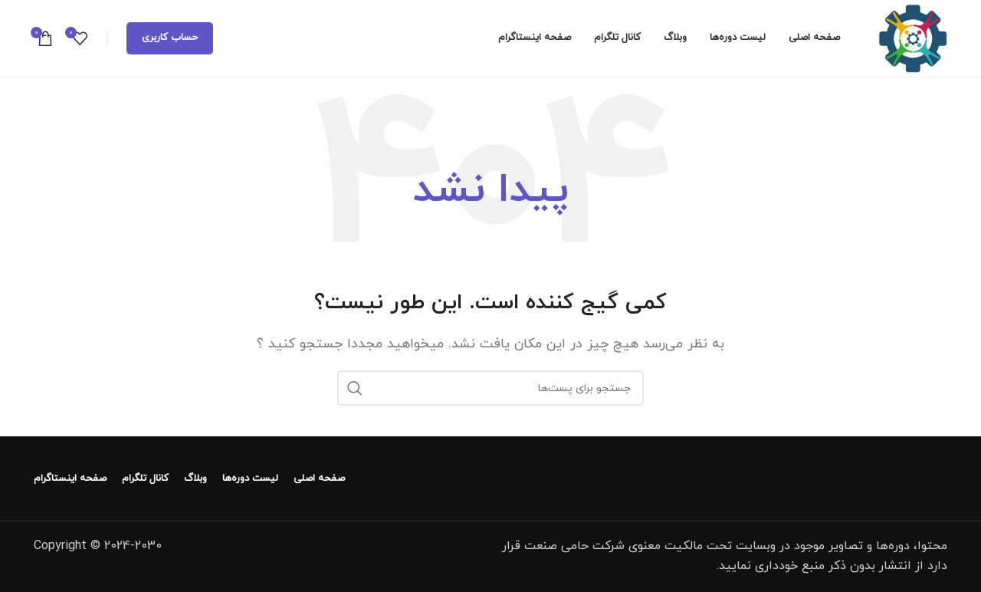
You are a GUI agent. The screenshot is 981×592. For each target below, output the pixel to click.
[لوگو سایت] (912, 37)
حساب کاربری (170, 37)
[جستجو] (490, 388)
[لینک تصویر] (857, 477)
